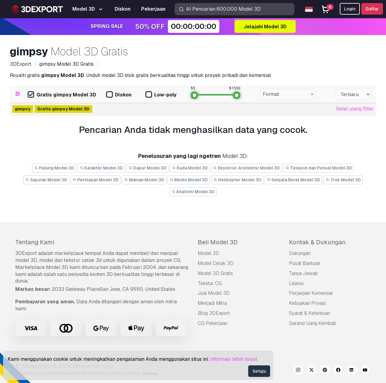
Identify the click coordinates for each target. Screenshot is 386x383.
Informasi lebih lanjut (233, 359)
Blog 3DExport (214, 313)
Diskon (119, 95)
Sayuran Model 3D (46, 180)
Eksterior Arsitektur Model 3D (246, 168)
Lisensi (296, 283)
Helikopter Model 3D (237, 180)
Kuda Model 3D (190, 168)
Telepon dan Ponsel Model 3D (318, 168)
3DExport (26, 253)
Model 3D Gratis (215, 273)
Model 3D (208, 253)
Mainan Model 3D (144, 180)
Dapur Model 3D (147, 168)
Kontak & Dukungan (317, 242)
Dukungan (300, 253)
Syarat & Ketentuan (309, 313)
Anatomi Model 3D (193, 191)
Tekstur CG (210, 283)
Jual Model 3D (214, 293)
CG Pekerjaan (213, 323)
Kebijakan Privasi (307, 303)
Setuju (259, 371)
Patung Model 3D (54, 168)
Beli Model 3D (218, 242)
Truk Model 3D (343, 180)
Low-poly (160, 95)
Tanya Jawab (303, 273)
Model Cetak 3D (216, 263)
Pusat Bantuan (304, 263)
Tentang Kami (34, 242)
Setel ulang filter (355, 109)
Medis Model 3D (189, 180)
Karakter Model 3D (101, 168)
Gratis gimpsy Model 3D (62, 95)
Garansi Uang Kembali (312, 323)
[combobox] (287, 94)
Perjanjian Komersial (311, 293)
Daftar (372, 9)
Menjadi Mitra (212, 303)
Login (350, 9)
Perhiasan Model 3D (96, 180)
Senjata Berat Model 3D (293, 180)
